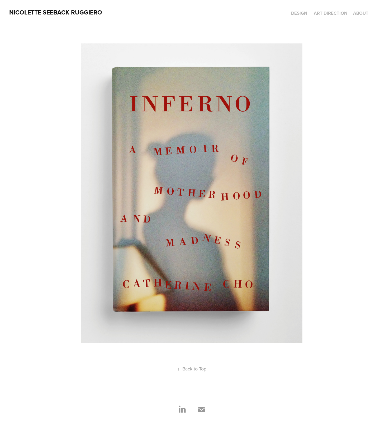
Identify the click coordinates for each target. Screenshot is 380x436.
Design (299, 13)
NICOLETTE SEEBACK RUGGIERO (55, 12)
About (360, 13)
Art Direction (330, 13)
